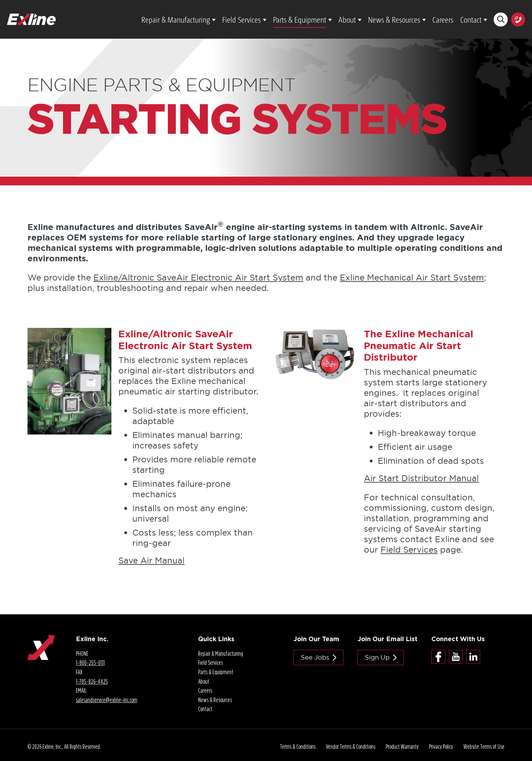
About (347, 19)
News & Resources (394, 19)
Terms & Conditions (297, 746)
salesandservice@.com (106, 700)
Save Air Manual (151, 560)
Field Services (241, 19)
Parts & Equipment (299, 19)
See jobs (315, 657)
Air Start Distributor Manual (421, 478)
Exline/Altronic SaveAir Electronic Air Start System (198, 277)
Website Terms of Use (483, 746)
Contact (471, 19)
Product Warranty (402, 746)
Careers (442, 19)
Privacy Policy (441, 746)
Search (500, 19)
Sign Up (377, 657)
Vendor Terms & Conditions (350, 746)
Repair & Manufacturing (175, 19)
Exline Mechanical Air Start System (412, 277)
